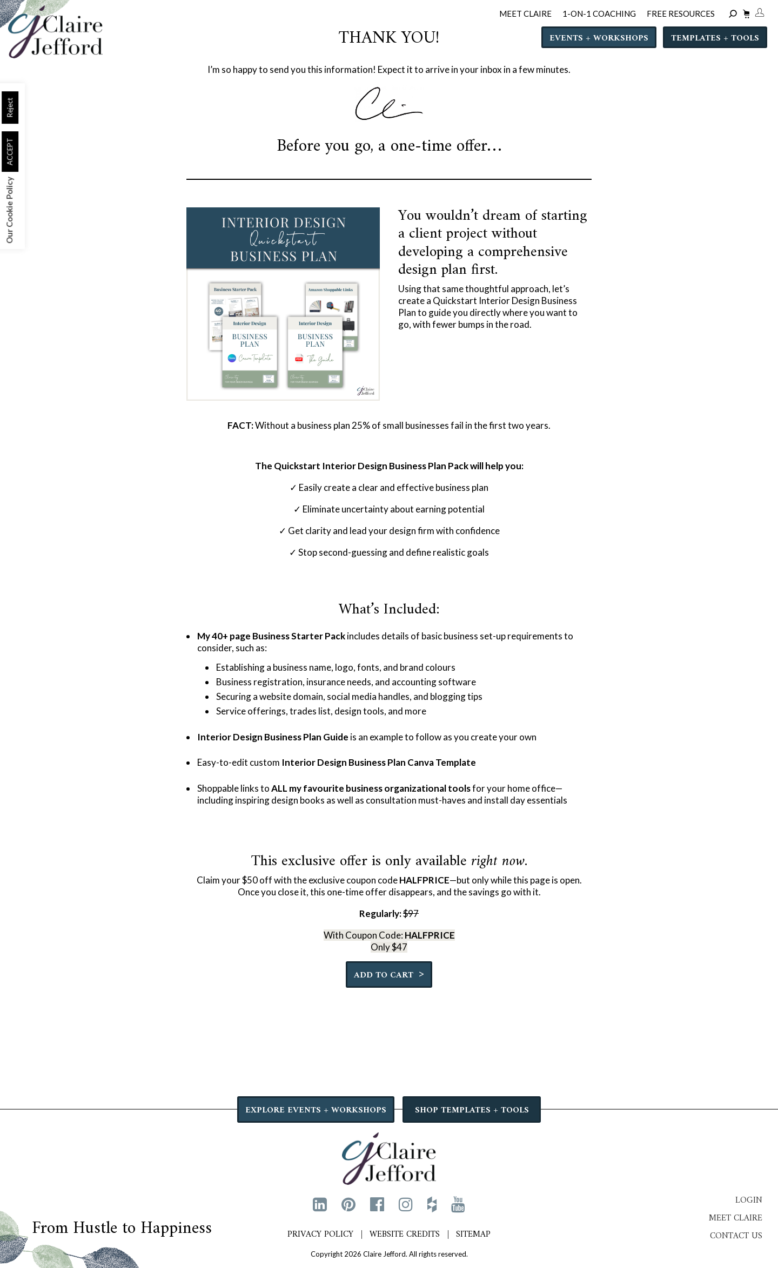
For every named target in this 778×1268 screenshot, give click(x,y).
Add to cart (389, 974)
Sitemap (473, 1234)
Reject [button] (9, 107)
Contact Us (736, 1236)
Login (748, 1200)
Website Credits (405, 1234)
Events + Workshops (598, 38)
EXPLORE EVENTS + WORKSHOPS (315, 1110)
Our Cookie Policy (9, 210)
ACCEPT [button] (9, 151)
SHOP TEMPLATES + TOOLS (472, 1110)
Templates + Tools (715, 38)
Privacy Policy (320, 1234)
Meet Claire (735, 1218)
